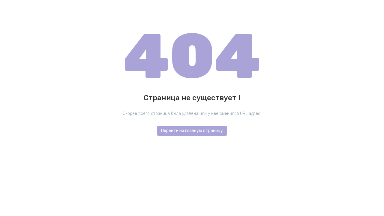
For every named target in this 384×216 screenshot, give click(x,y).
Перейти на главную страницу (192, 130)
